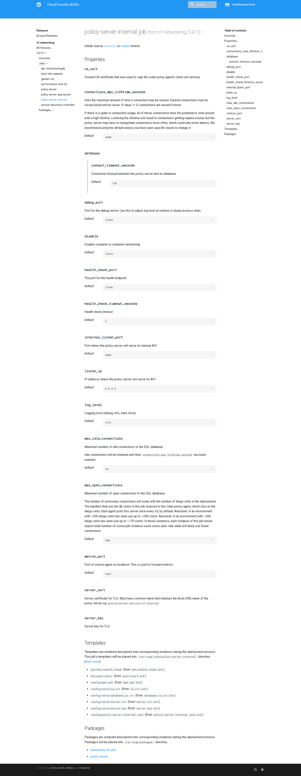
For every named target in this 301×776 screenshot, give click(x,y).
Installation (55, 13)
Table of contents (235, 30)
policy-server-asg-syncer (56, 94)
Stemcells (104, 13)
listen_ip (232, 92)
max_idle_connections (240, 102)
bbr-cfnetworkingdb (53, 68)
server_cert (234, 118)
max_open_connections (241, 108)
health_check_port (238, 77)
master (125, 46)
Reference (86, 13)
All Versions (43, 47)
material (85, 767)
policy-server (49, 89)
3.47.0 (40, 53)
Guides (71, 13)
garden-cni (47, 78)
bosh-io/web (57, 767)
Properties (230, 40)
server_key (233, 123)
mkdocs (70, 767)
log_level (232, 97)
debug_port (234, 66)
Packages (45, 110)
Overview (44, 58)
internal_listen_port (238, 87)
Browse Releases (46, 35)
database (232, 56)
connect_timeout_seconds (245, 61)
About (40, 13)
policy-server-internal (54, 99)
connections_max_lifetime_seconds (246, 51)
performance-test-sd (54, 84)
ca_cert (231, 46)
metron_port (234, 113)
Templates (230, 128)
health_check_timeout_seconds (246, 82)
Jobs (42, 63)
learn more (92, 661)
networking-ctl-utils (103, 750)
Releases (121, 13)
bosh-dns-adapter (52, 73)
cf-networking (45, 42)
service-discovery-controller (58, 104)
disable (231, 72)
